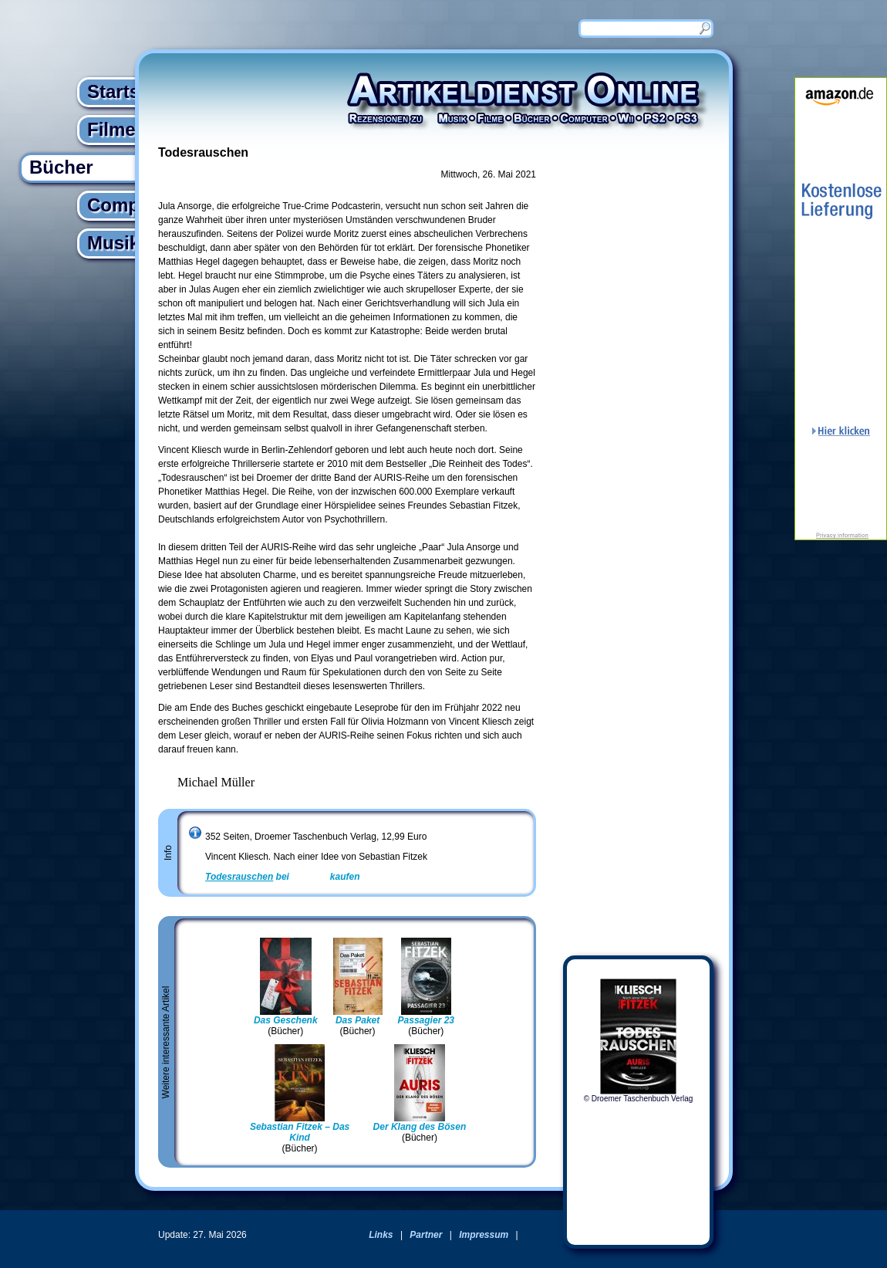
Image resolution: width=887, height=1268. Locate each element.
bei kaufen (282, 876)
